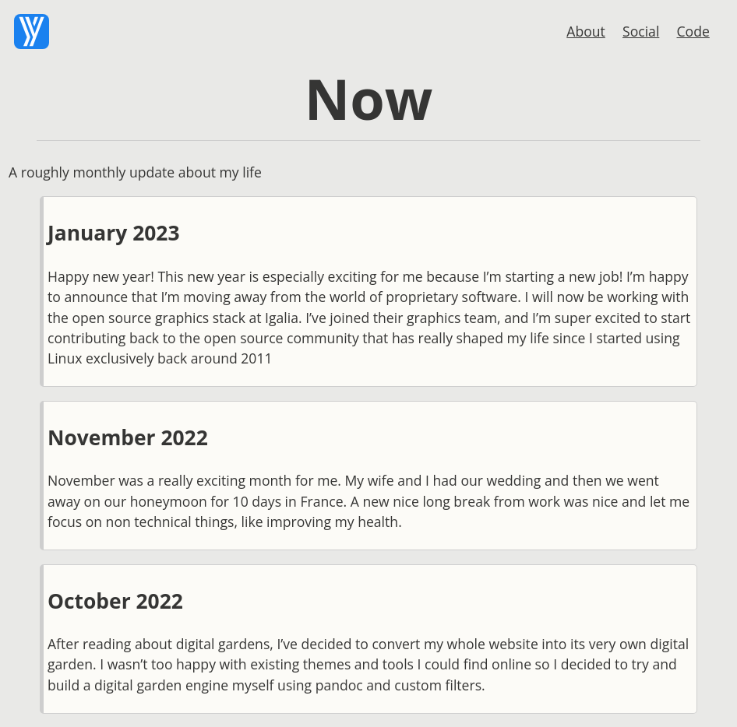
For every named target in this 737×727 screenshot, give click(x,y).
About (585, 31)
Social (640, 31)
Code (693, 31)
